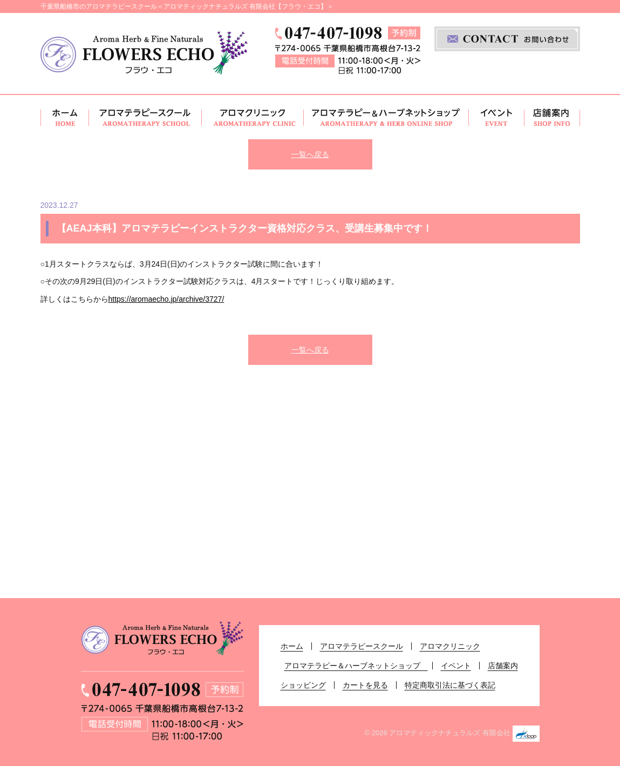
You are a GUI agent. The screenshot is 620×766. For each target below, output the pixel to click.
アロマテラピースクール (145, 117)
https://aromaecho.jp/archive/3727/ (166, 299)
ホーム (64, 117)
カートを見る (365, 685)
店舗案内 (552, 117)
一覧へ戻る (310, 154)
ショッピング (303, 685)
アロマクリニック (253, 117)
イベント (496, 117)
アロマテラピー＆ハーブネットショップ (386, 117)
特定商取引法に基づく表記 (450, 685)
